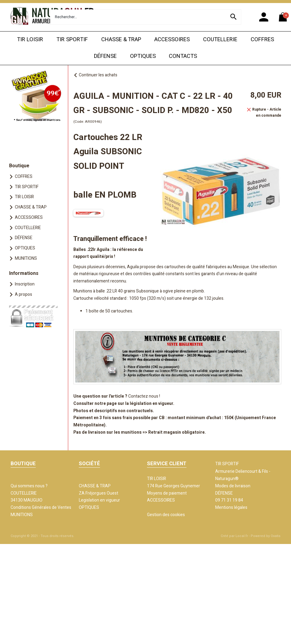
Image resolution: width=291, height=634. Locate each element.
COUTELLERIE (220, 39)
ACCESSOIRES (172, 39)
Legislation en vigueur (99, 500)
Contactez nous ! (144, 396)
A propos (23, 294)
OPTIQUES (143, 56)
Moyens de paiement (167, 493)
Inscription (25, 284)
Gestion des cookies (166, 515)
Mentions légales (231, 507)
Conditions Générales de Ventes (41, 507)
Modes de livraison (232, 486)
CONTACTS (183, 56)
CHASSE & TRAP (121, 39)
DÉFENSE (105, 56)
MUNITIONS (26, 258)
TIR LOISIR (30, 39)
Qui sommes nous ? (29, 486)
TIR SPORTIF (72, 39)
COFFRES (262, 39)
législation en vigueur (151, 403)
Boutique (19, 165)
